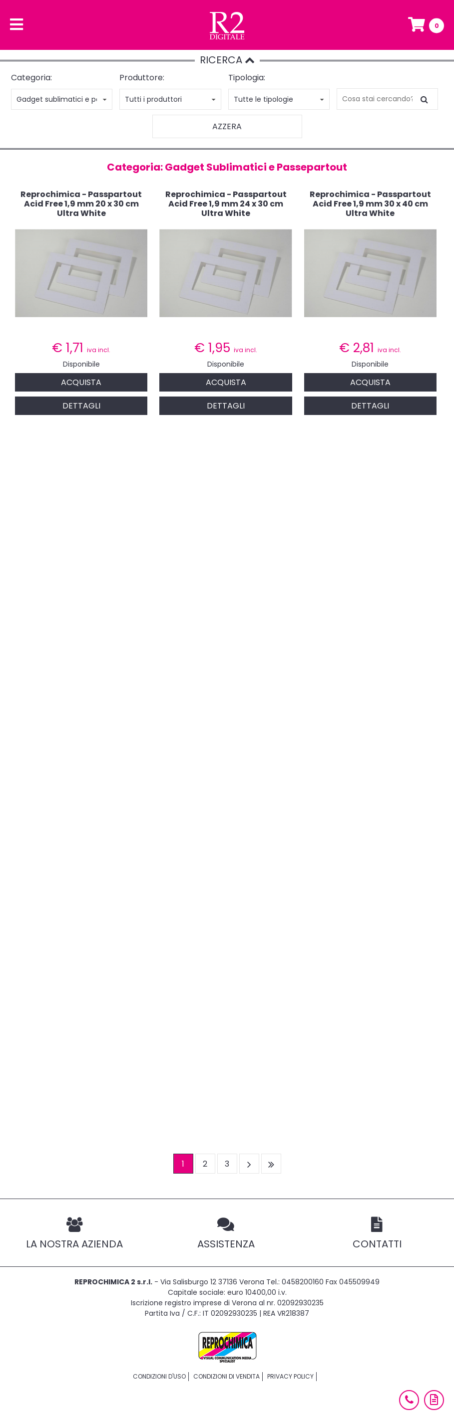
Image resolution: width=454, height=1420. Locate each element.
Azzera (227, 126)
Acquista (81, 382)
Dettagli (81, 405)
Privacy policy (290, 1376)
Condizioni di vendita (226, 1376)
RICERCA (227, 60)
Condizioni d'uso (159, 1376)
